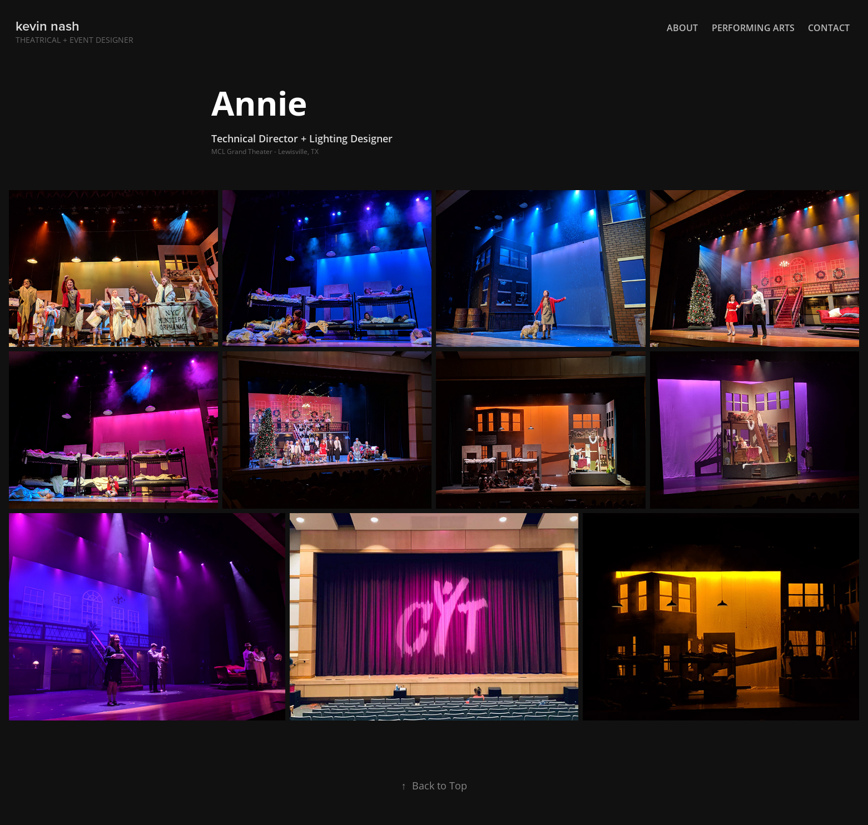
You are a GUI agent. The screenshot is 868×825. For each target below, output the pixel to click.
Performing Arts (753, 28)
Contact (829, 28)
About (682, 28)
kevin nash (48, 26)
